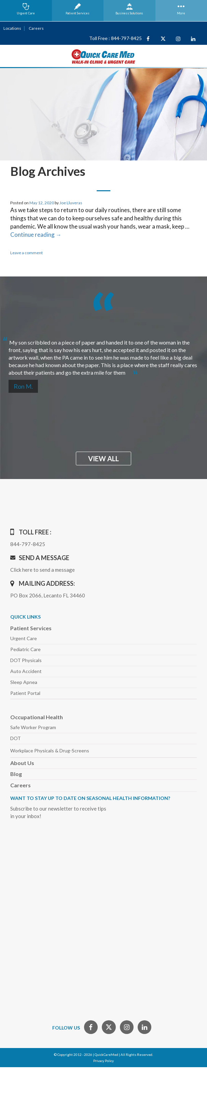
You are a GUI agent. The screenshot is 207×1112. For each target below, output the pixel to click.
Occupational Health (36, 716)
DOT (15, 738)
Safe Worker (33, 727)
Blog (16, 773)
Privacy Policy (103, 1060)
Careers (35, 28)
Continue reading (35, 234)
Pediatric (25, 649)
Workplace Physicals (49, 750)
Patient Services (31, 627)
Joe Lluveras (70, 202)
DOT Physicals (26, 660)
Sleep (23, 682)
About (22, 762)
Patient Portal (25, 693)
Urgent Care (23, 638)
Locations (11, 28)
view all (103, 458)
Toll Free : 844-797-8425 (115, 38)
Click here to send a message (42, 569)
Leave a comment (26, 252)
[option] (103, 354)
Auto (26, 671)
